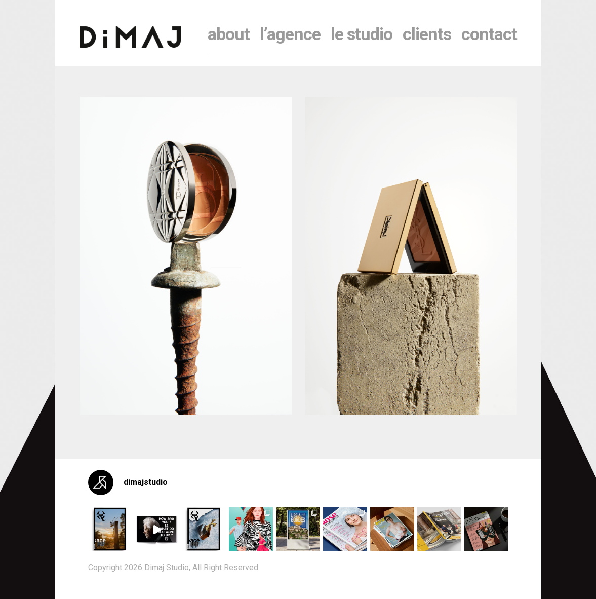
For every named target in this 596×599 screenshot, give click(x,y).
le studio (361, 34)
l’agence (290, 34)
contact (489, 34)
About (229, 34)
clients (427, 34)
